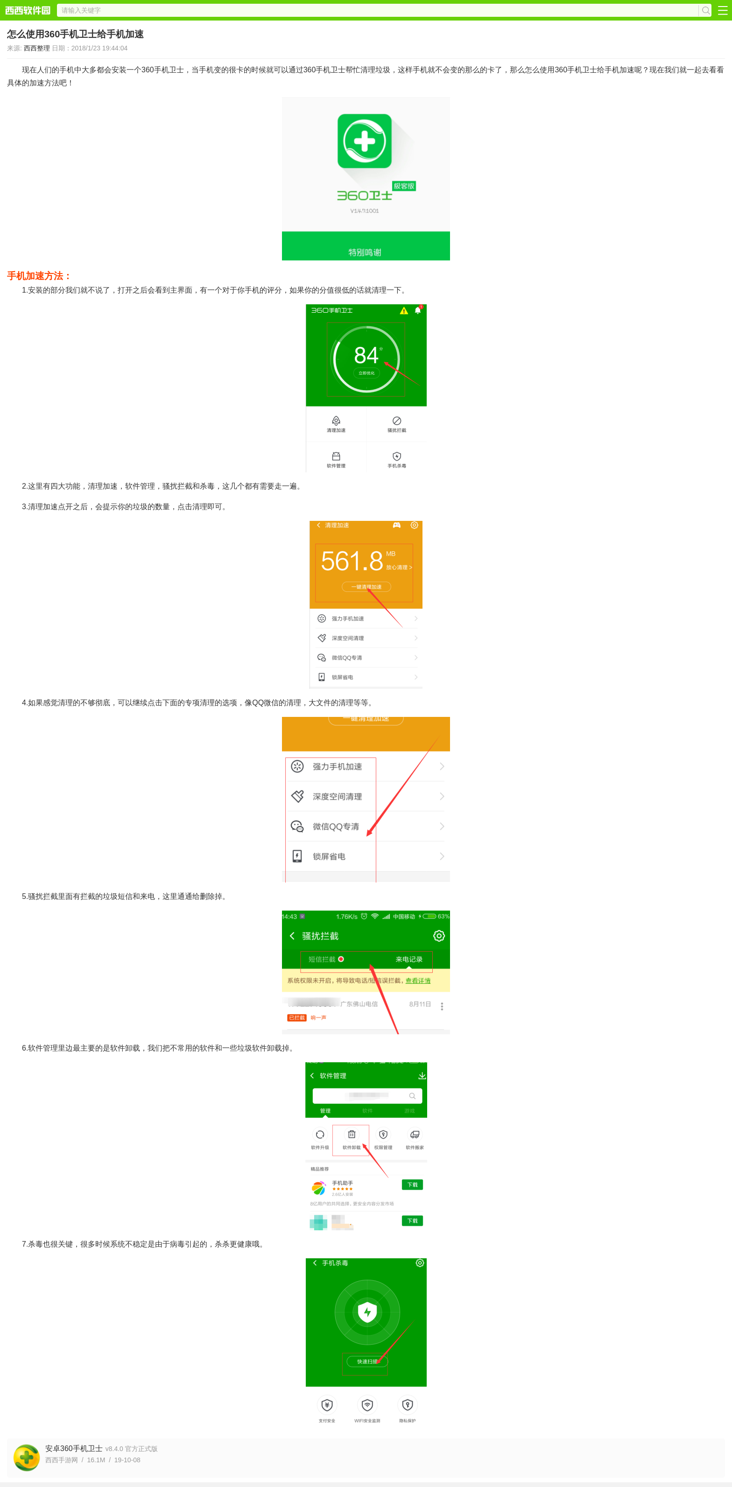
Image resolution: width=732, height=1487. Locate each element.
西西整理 (37, 48)
